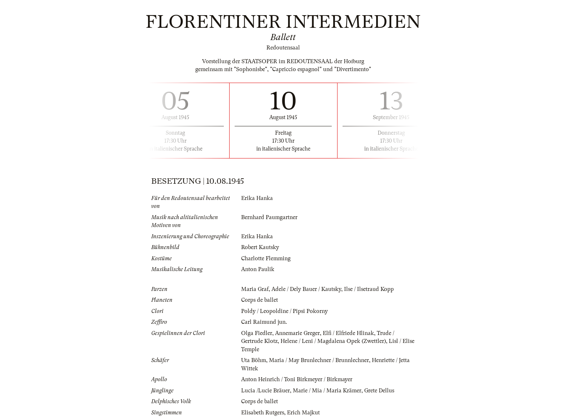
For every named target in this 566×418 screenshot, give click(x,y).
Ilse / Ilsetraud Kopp (369, 289)
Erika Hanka (257, 198)
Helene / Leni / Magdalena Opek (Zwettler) (333, 341)
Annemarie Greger (297, 333)
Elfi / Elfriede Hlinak (348, 333)
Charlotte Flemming (266, 258)
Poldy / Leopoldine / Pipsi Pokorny (284, 311)
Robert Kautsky (260, 247)
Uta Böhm (253, 360)
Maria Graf (255, 289)
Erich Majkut (303, 412)
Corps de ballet (259, 300)
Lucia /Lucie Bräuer (265, 390)
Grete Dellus (379, 390)
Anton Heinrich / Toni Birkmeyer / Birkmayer (296, 379)
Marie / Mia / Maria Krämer (327, 390)
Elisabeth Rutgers (262, 412)
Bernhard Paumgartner (269, 217)
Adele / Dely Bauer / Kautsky (306, 289)
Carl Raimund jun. (264, 322)
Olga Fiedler (256, 333)
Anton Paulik (257, 269)
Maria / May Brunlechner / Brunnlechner (319, 360)
